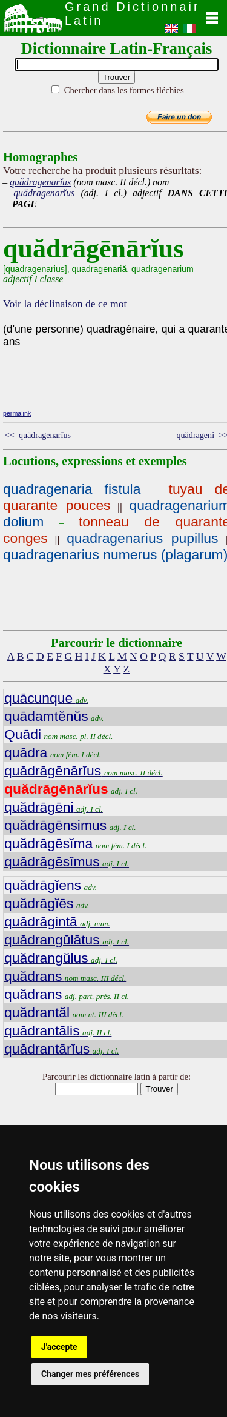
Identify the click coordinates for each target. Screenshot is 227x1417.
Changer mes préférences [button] (90, 1374)
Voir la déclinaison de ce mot (65, 303)
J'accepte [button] (59, 1347)
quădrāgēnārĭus (40, 182)
